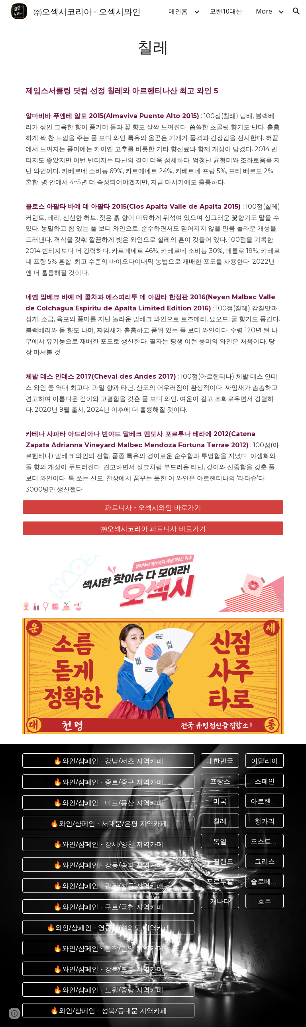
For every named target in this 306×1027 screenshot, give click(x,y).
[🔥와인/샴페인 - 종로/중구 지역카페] (108, 781)
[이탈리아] (264, 760)
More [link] (264, 11)
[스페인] (264, 780)
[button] (296, 11)
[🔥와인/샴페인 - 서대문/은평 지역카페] (108, 823)
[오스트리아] (264, 841)
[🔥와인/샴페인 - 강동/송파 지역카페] (108, 864)
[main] (152, 46)
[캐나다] (219, 901)
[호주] (264, 901)
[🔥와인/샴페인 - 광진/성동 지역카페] (108, 885)
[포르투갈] (219, 881)
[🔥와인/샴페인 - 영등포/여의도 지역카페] (108, 927)
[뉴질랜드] (219, 861)
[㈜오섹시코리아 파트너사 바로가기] (153, 528)
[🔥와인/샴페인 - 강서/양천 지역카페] (108, 844)
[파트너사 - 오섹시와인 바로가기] (153, 507)
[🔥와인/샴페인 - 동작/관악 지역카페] (108, 948)
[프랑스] (219, 780)
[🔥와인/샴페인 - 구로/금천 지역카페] (108, 906)
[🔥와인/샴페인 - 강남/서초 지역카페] (108, 760)
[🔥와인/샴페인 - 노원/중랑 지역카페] (108, 989)
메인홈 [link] (178, 11)
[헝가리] (264, 821)
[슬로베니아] (264, 881)
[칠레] (219, 821)
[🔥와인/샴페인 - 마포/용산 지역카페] (108, 802)
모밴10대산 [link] (226, 11)
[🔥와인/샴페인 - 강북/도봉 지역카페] (108, 969)
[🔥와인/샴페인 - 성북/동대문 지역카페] (108, 1010)
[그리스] (264, 861)
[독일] (219, 841)
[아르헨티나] (264, 801)
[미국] (219, 801)
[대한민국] (219, 760)
